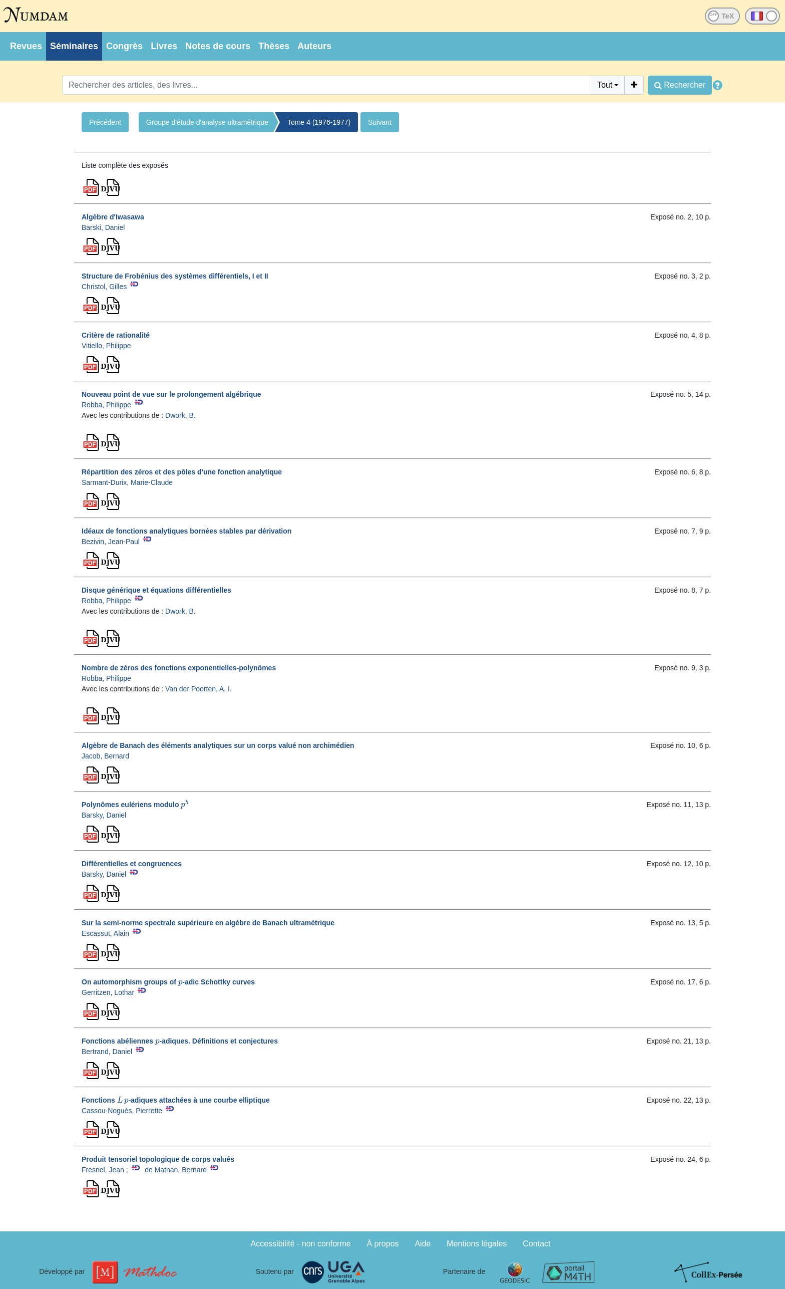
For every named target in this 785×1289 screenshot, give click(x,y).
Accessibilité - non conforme (301, 1243)
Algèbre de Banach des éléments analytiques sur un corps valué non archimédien (218, 745)
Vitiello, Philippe (106, 346)
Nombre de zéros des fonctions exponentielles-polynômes (179, 668)
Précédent (105, 122)
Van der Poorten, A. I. (198, 689)
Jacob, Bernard (105, 756)
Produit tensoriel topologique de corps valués (158, 1159)
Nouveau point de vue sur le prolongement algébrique (171, 394)
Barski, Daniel (103, 227)
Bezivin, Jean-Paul (111, 542)
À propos (383, 1243)
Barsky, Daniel (104, 815)
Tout (604, 85)
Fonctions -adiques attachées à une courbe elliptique (176, 1100)
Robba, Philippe (106, 405)
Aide (423, 1243)
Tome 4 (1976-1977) (318, 122)
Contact (536, 1243)
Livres (164, 46)
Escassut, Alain (105, 933)
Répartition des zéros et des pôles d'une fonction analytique (182, 472)
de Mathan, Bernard (176, 1170)
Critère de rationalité (116, 335)
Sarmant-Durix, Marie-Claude (127, 482)
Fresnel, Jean (103, 1170)
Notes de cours (217, 46)
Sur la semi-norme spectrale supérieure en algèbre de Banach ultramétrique (208, 923)
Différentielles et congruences (132, 864)
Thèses (273, 46)
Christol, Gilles (104, 287)
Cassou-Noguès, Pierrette (122, 1111)
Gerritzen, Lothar (108, 992)
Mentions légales (477, 1243)
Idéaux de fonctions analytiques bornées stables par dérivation (186, 531)
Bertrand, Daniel (107, 1052)
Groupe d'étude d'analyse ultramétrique (207, 122)
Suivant (379, 122)
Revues (26, 46)
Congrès (124, 46)
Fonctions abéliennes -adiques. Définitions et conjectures (180, 1041)
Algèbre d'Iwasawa (113, 217)
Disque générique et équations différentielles (156, 590)
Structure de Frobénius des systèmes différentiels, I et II (175, 276)
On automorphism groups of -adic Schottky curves (168, 982)
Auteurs (314, 46)
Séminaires (74, 46)
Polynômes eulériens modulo (135, 805)
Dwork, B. (180, 415)
